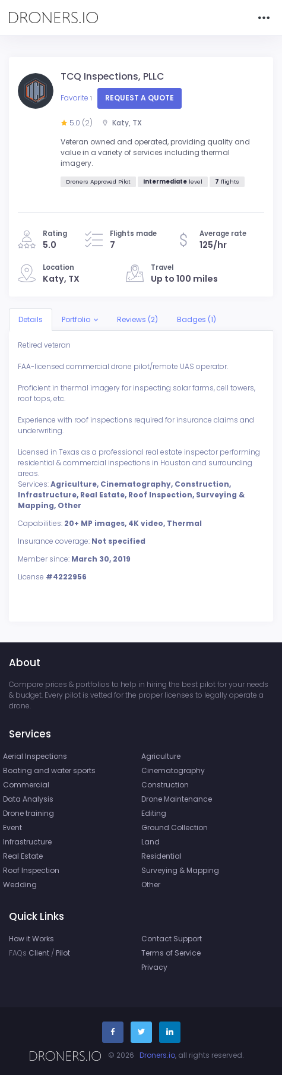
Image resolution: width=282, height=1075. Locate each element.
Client (38, 953)
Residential (161, 856)
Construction (165, 785)
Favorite (77, 98)
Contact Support (171, 939)
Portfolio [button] (76, 319)
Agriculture (160, 756)
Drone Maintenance (176, 799)
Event (12, 827)
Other (150, 884)
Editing (153, 813)
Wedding (20, 884)
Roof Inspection (31, 870)
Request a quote (139, 98)
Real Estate (23, 856)
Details (30, 319)
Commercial (26, 785)
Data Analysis (28, 799)
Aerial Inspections (35, 756)
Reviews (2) (137, 319)
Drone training (28, 813)
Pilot (63, 953)
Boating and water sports (49, 770)
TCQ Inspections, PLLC (112, 76)
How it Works (31, 939)
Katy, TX (122, 123)
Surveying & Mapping (180, 870)
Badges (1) (196, 319)
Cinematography (173, 770)
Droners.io (157, 1055)
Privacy (154, 967)
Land (150, 842)
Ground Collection (174, 827)
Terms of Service (171, 953)
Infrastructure (27, 842)
